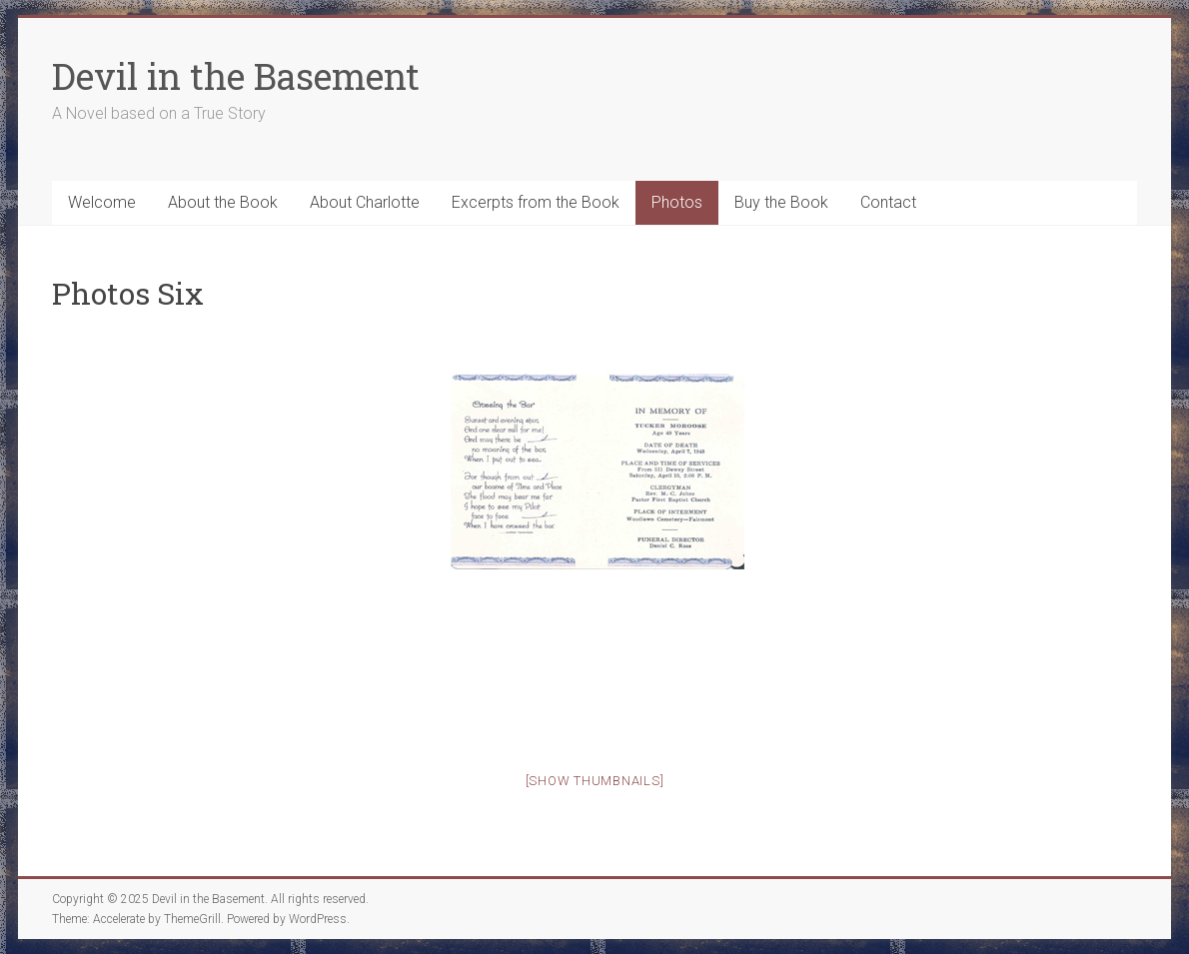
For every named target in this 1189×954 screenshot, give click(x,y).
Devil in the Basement (236, 76)
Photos (676, 202)
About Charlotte (365, 202)
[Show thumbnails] (595, 780)
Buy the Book (781, 202)
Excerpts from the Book (535, 202)
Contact (888, 202)
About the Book (223, 202)
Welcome (102, 202)
